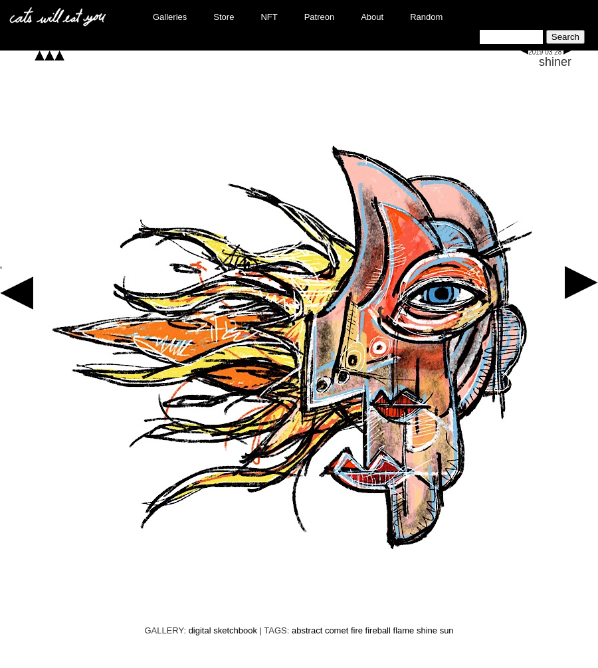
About (372, 17)
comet (336, 630)
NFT (268, 17)
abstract (307, 630)
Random (426, 17)
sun (447, 630)
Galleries (170, 17)
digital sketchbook (223, 630)
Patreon (319, 17)
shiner (555, 61)
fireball (378, 630)
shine (427, 630)
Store (223, 17)
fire (357, 630)
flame (404, 630)
